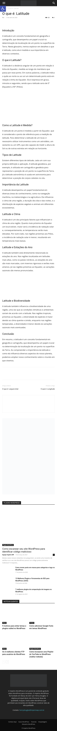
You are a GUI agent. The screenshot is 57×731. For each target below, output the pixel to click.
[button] (3, 3)
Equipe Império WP (8, 555)
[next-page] (7, 661)
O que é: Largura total (10, 389)
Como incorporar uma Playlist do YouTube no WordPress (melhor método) (41, 654)
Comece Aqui (12, 722)
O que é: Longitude (48, 389)
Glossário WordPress (28, 724)
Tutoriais (33, 722)
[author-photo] (28, 408)
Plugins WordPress (8, 545)
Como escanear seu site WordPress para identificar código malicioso (23, 550)
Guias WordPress (23, 722)
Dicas (4, 623)
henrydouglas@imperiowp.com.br (31, 710)
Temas (32, 623)
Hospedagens (42, 722)
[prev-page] (3, 661)
